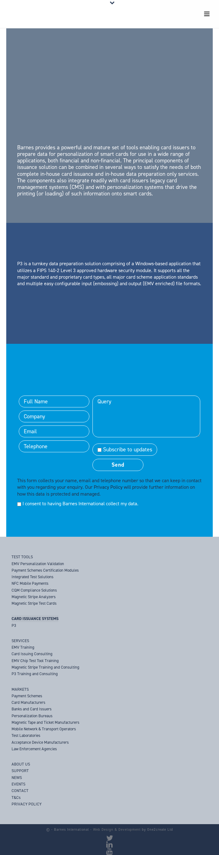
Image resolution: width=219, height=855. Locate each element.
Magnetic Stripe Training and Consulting (45, 667)
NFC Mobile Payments (30, 583)
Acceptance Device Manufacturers (40, 742)
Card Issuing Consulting (32, 653)
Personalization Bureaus (32, 715)
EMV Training (23, 647)
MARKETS (20, 689)
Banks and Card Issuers (32, 709)
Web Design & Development (117, 829)
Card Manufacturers (28, 702)
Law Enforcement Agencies (34, 749)
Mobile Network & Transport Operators (44, 729)
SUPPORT (20, 770)
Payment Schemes (27, 696)
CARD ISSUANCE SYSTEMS (35, 618)
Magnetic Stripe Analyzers (34, 596)
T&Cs (16, 797)
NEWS (17, 777)
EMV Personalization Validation (38, 563)
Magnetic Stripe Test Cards (34, 603)
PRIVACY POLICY (27, 804)
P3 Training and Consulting (35, 673)
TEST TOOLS (22, 557)
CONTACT (20, 790)
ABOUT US (21, 764)
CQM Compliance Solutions (34, 590)
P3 (14, 625)
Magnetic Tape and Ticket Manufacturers (45, 722)
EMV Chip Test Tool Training (35, 660)
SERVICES (20, 640)
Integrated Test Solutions (32, 576)
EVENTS (18, 784)
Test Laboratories (26, 735)
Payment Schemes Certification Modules (45, 570)
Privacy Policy (108, 487)
